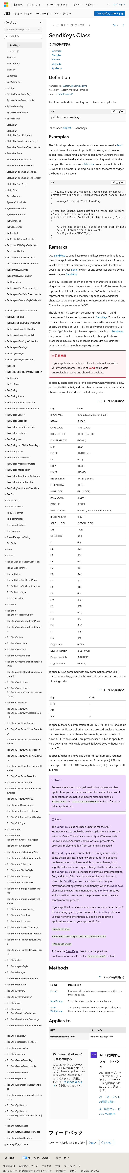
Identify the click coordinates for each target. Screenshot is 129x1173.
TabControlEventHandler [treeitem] (19, 275)
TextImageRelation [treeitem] (16, 524)
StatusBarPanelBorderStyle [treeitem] (20, 165)
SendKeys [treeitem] (14, 45)
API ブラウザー (79, 25)
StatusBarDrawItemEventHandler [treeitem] (23, 147)
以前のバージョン (28, 1165)
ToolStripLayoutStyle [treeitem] (17, 966)
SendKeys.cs (64, 93)
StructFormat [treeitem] (13, 196)
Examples (56, 55)
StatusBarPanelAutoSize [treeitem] (19, 159)
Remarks (56, 59)
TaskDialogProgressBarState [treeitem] (21, 463)
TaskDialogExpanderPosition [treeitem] (21, 426)
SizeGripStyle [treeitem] (13, 63)
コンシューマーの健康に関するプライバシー (26, 1170)
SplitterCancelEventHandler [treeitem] (21, 100)
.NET (63, 25)
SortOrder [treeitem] (12, 75)
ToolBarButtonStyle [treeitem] (16, 592)
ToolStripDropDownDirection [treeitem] (21, 776)
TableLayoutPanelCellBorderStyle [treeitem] (23, 322)
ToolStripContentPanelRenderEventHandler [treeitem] (24, 674)
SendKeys (59, 255)
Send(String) (56, 1001)
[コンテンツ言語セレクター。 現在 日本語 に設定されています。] (9, 1158)
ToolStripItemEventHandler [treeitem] (20, 882)
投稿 (57, 1165)
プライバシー (71, 1165)
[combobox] (23, 29)
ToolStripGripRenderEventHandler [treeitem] (24, 817)
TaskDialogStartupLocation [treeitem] (20, 481)
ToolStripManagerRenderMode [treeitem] (22, 978)
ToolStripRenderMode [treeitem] (18, 1072)
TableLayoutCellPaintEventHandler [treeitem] (24, 294)
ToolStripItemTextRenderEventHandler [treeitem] (24, 952)
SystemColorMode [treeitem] (16, 202)
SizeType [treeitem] (11, 69)
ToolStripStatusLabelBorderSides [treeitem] (23, 1131)
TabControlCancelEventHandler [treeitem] (22, 263)
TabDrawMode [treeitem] (14, 282)
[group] (87, 212)
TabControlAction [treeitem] (16, 251)
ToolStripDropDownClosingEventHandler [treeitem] (24, 768)
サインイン (119, 4)
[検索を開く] (108, 5)
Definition (56, 50)
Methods (56, 63)
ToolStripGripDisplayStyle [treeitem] (20, 804)
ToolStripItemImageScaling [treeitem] (20, 909)
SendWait (71, 274)
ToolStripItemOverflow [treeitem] (18, 915)
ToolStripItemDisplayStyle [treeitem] (20, 870)
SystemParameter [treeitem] (16, 214)
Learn (52, 25)
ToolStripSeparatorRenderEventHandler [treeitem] (24, 1097)
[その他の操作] (123, 25)
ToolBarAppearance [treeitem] (17, 567)
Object (67, 128)
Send (119, 145)
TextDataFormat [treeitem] (15, 512)
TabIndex (89, 164)
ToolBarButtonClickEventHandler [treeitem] (23, 586)
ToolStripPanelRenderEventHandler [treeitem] (24, 1027)
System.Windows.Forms (75, 85)
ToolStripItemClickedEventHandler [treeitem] (24, 857)
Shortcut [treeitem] (11, 57)
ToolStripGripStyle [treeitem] (16, 823)
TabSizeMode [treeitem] (13, 384)
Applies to (57, 68)
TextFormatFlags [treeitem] (15, 518)
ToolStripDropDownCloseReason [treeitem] (23, 749)
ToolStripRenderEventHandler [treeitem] (22, 1066)
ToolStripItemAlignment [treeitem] (19, 845)
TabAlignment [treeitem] (14, 220)
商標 (72, 1170)
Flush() (53, 991)
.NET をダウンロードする (109, 13)
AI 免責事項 (9, 1165)
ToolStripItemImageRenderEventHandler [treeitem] (24, 901)
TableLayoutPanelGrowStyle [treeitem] (21, 335)
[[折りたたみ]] (41, 22)
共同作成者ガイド (68, 1083)
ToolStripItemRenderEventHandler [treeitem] (24, 933)
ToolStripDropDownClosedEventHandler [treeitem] (24, 741)
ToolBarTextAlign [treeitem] (15, 598)
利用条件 (61, 1170)
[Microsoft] (6, 4)
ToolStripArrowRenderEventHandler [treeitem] (24, 629)
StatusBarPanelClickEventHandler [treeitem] (24, 177)
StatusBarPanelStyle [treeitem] (17, 184)
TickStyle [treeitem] (11, 543)
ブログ (45, 1165)
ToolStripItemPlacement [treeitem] (19, 921)
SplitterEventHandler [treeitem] (17, 112)
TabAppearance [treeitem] (14, 226)
